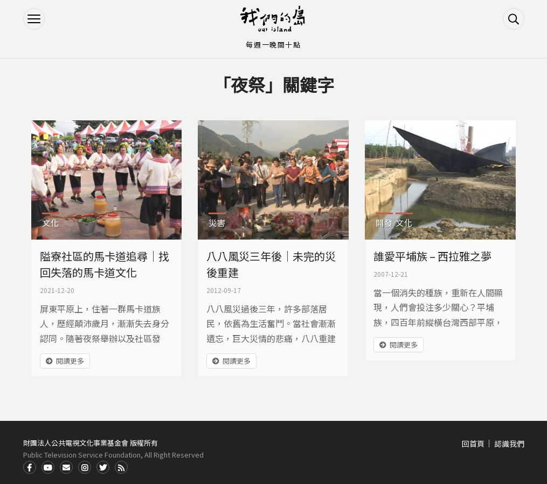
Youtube (47, 467)
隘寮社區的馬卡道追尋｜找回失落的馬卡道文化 (104, 264)
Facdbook (29, 467)
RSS (121, 467)
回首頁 (473, 443)
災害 (217, 222)
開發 (384, 222)
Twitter (102, 467)
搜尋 (513, 19)
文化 (50, 222)
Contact (66, 467)
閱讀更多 (70, 361)
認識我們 (509, 443)
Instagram (84, 467)
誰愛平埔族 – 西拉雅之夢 (432, 256)
